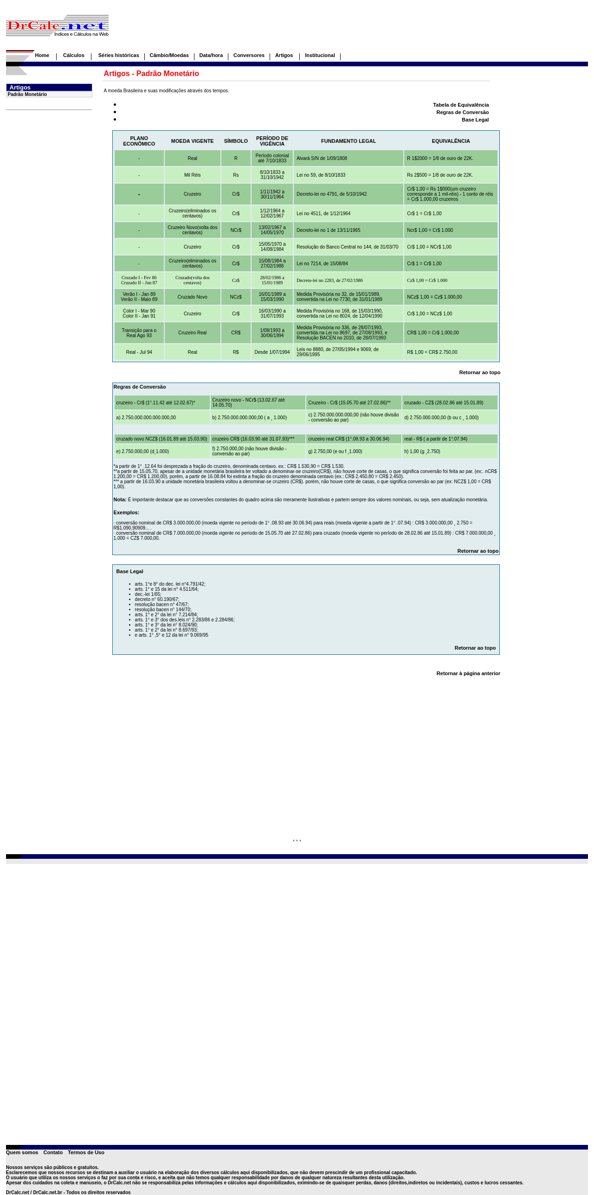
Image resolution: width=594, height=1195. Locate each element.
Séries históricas (118, 55)
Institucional (320, 55)
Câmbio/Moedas (168, 55)
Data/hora (211, 55)
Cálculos (73, 55)
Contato (53, 1152)
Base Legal (475, 119)
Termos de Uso (86, 1152)
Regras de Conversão (462, 112)
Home (42, 55)
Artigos (285, 55)
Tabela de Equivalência (461, 105)
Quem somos (22, 1152)
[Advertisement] (322, 29)
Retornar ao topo (480, 372)
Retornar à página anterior (469, 673)
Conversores (249, 55)
